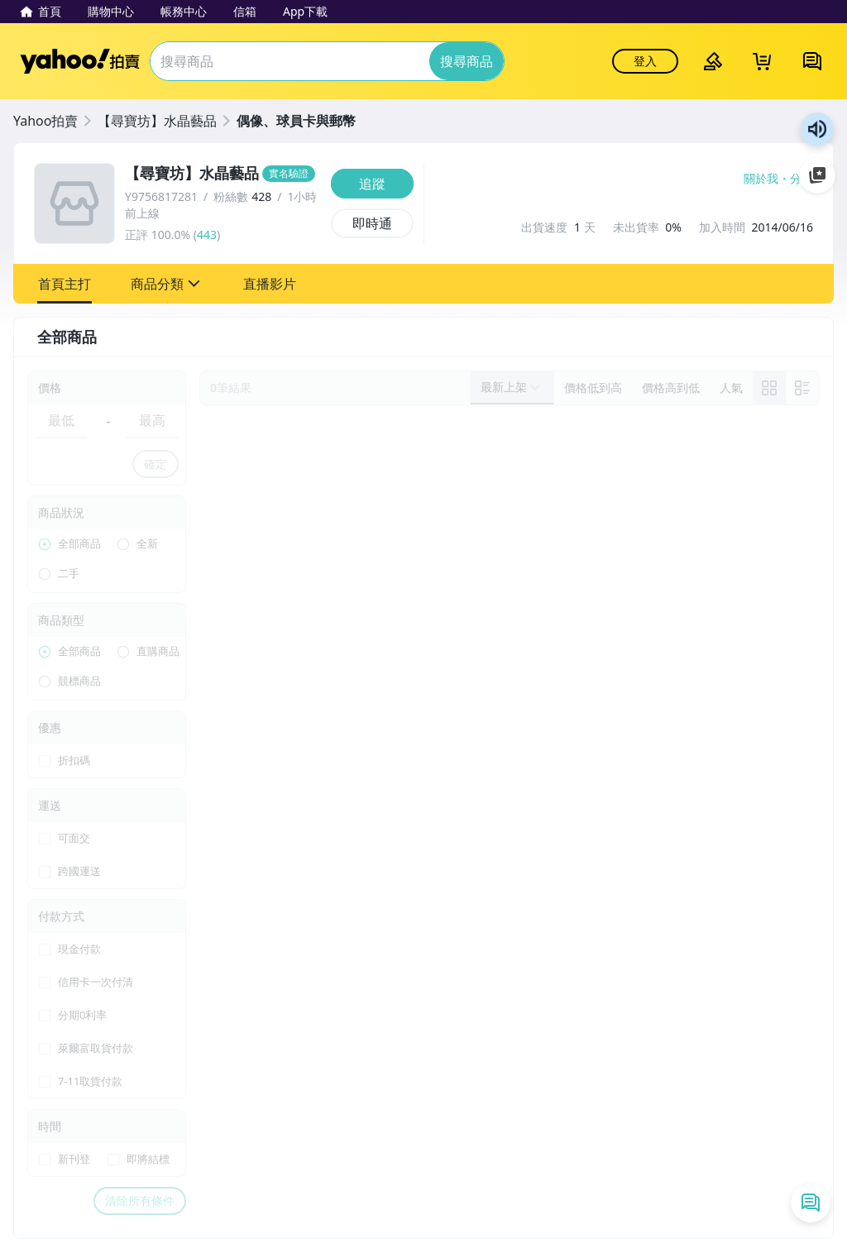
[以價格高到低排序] (671, 387)
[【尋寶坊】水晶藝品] (223, 174)
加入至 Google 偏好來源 (817, 175)
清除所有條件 (140, 1200)
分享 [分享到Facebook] (801, 178)
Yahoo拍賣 (80, 61)
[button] (64, 284)
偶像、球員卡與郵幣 (296, 121)
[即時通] (372, 223)
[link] (769, 387)
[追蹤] (372, 184)
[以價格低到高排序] (593, 387)
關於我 (761, 178)
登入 (645, 61)
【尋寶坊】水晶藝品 (157, 121)
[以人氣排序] (731, 387)
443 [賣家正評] (207, 234)
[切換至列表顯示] (802, 387)
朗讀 (817, 129)
